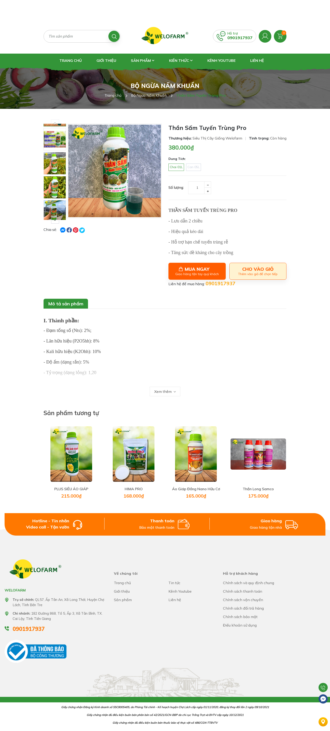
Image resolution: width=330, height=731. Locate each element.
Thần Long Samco (258, 489)
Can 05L (193, 167)
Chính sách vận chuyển (243, 599)
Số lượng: (176, 187)
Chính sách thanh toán (242, 591)
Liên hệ (257, 60)
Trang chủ (70, 60)
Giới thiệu (106, 60)
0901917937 (240, 37)
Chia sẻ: (50, 229)
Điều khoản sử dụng (240, 625)
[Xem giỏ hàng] (280, 36)
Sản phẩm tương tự (71, 413)
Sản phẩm (142, 60)
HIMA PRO (134, 489)
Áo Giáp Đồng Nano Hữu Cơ (196, 489)
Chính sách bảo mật (240, 616)
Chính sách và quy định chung (248, 582)
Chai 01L (176, 167)
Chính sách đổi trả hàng (243, 608)
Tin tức (174, 582)
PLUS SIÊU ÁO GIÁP (71, 489)
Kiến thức (181, 60)
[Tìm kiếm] (114, 36)
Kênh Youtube (221, 60)
